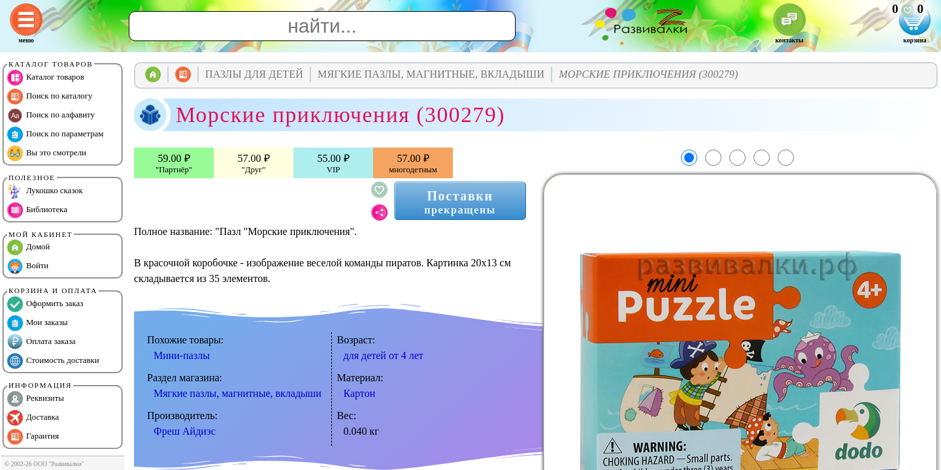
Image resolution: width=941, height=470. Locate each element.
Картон (360, 393)
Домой (28, 247)
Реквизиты (35, 399)
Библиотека (37, 210)
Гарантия (33, 437)
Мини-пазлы (182, 355)
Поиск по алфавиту (51, 115)
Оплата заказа (41, 342)
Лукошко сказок (45, 191)
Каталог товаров (45, 78)
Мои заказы (37, 323)
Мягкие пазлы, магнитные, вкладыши (238, 393)
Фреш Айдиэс (185, 431)
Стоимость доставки (53, 361)
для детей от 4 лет (383, 355)
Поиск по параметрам (55, 134)
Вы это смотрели (46, 153)
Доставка (33, 418)
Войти (27, 266)
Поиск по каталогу (49, 96)
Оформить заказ (45, 304)
